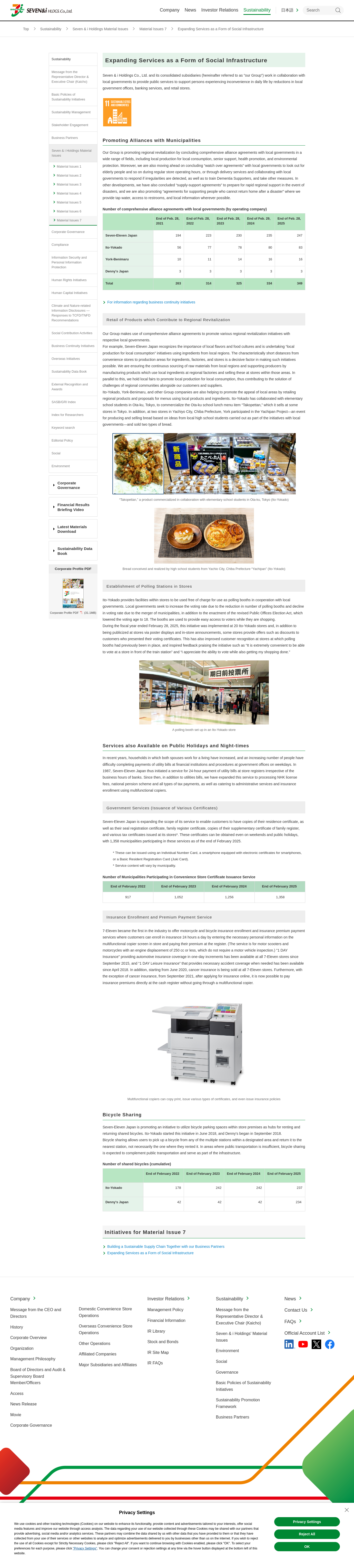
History (16, 1327)
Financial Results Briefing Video (73, 507)
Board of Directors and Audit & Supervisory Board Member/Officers (37, 1376)
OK (307, 1547)
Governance (227, 1372)
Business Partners (65, 138)
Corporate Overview (28, 1337)
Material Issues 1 (69, 166)
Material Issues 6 (69, 211)
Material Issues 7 (69, 220)
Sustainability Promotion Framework (238, 1403)
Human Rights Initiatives (69, 280)
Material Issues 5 (69, 202)
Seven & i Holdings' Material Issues (241, 1336)
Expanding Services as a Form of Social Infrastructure (150, 1253)
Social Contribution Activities (72, 333)
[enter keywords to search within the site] (323, 10)
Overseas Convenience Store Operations (105, 1329)
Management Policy (165, 1310)
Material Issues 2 (69, 175)
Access (17, 1393)
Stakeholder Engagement (70, 125)
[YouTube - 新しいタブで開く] (303, 1344)
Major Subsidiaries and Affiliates (108, 1365)
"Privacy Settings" (85, 1548)
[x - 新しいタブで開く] (316, 1344)
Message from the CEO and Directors (35, 1313)
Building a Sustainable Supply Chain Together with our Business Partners (165, 1246)
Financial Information (166, 1320)
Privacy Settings (307, 1522)
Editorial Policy (62, 440)
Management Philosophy (32, 1359)
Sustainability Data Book (69, 371)
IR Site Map (158, 1352)
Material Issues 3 (69, 184)
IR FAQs (155, 1363)
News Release (23, 1404)
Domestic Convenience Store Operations (105, 1312)
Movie (15, 1415)
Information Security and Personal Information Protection (69, 262)
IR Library (156, 1331)
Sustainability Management (71, 112)
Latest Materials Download (72, 529)
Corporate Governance (68, 232)
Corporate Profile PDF (64, 612)
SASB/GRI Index (64, 402)
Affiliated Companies (97, 1354)
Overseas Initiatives (66, 359)
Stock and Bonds (162, 1342)
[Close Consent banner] (346, 1510)
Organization (22, 1348)
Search (338, 10)
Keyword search (63, 428)
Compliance (60, 245)
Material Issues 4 (69, 193)
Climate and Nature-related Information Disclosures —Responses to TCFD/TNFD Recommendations (71, 313)
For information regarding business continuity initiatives (151, 302)
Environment (61, 466)
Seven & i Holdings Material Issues (71, 153)
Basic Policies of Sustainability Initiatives (68, 97)
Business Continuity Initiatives (73, 346)
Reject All (307, 1534)
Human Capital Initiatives (69, 293)
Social (56, 453)
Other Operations (94, 1343)
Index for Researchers (68, 415)
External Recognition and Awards (70, 387)
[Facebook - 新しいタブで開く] (330, 1344)
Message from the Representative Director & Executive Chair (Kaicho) (70, 77)
